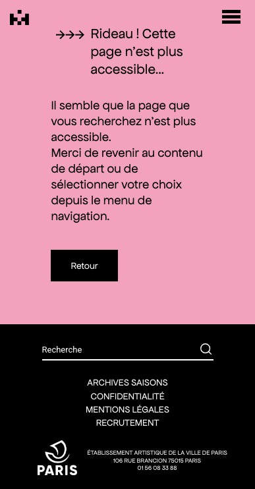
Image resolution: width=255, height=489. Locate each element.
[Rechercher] (196, 350)
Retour (84, 265)
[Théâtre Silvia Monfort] (19, 17)
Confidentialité (127, 396)
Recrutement (127, 422)
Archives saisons (127, 382)
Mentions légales (127, 409)
